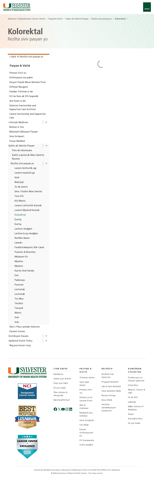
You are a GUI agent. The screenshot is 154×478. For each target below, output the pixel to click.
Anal (16, 178)
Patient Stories (17, 331)
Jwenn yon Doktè (62, 379)
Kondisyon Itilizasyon (61, 470)
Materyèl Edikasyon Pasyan (23, 132)
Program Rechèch (110, 382)
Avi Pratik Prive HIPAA (97, 470)
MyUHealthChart (62, 400)
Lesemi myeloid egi (24, 173)
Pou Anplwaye (114, 470)
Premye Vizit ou (17, 73)
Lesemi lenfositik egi (25, 168)
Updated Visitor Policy (20, 341)
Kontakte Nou (135, 419)
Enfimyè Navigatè (18, 87)
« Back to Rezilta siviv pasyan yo (26, 57)
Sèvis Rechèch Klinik (111, 391)
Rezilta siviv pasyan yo (22, 163)
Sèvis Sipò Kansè (84, 383)
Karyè (131, 414)
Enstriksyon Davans (18, 336)
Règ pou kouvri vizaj (19, 345)
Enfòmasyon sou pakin (21, 78)
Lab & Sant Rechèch (111, 387)
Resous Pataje (109, 396)
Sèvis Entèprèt (16, 136)
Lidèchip (132, 402)
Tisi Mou (18, 299)
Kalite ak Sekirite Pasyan (21, 146)
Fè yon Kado (60, 388)
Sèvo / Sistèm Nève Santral (28, 192)
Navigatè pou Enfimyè (86, 414)
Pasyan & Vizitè (20, 65)
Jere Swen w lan (17, 101)
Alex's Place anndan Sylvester (24, 327)
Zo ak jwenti (21, 187)
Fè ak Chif (133, 397)
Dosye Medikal (17, 141)
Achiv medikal (86, 445)
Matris (17, 313)
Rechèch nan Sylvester (108, 375)
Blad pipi (19, 182)
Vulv (16, 317)
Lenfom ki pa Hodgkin (26, 234)
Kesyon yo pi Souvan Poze (85, 399)
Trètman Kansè (86, 378)
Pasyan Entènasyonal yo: (86, 433)
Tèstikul (18, 303)
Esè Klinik (84, 425)
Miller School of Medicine (136, 408)
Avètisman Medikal (42, 470)
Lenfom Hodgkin (23, 229)
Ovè (16, 275)
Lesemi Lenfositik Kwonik (28, 206)
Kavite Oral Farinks (24, 271)
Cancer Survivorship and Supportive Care (27, 116)
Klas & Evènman (83, 406)
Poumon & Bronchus (24, 252)
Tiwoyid (18, 308)
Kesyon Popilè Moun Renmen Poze (27, 82)
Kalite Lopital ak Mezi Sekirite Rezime (28, 157)
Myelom (18, 261)
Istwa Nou (133, 385)
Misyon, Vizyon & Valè (136, 391)
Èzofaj (17, 220)
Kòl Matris (20, 201)
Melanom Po (21, 257)
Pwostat (18, 285)
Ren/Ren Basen (22, 238)
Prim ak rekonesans (22, 150)
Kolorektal (20, 215)
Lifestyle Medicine (18, 122)
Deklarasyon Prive (79, 470)
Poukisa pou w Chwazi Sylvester (136, 379)
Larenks (18, 243)
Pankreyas (19, 280)
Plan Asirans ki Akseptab (60, 394)
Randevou (58, 374)
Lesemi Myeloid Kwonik (27, 210)
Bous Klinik (107, 400)
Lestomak (19, 289)
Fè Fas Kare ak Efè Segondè (23, 96)
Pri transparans (86, 440)
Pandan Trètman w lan (21, 92)
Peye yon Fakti (61, 383)
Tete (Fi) (18, 196)
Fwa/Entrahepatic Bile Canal (29, 247)
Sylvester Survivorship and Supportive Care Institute (22, 108)
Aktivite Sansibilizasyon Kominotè (109, 408)
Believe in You (16, 127)
